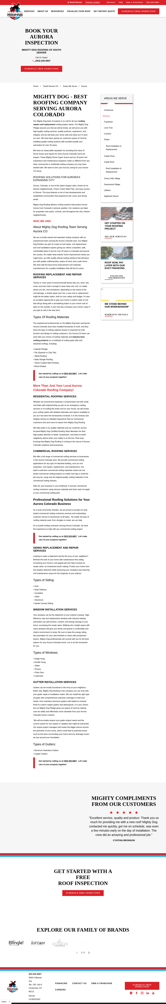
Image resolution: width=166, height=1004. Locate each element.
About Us (42, 11)
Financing (61, 983)
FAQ (121, 2)
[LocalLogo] (15, 11)
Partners (111, 2)
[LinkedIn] (147, 993)
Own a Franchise (134, 2)
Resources (57, 11)
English (3, 1002)
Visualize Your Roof (79, 11)
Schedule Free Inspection (139, 11)
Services (29, 11)
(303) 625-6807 (42, 61)
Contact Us (79, 983)
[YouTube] (153, 993)
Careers (60, 990)
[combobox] (5, 1001)
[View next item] (89, 952)
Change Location (93, 2)
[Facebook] (136, 993)
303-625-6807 (152, 2)
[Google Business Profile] (131, 993)
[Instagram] (142, 993)
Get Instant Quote (104, 11)
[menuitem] (29, 11)
